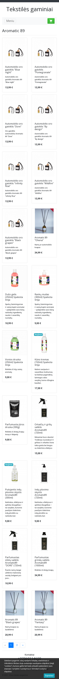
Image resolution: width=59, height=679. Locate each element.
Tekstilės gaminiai (29, 9)
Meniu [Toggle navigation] (10, 21)
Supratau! (49, 675)
